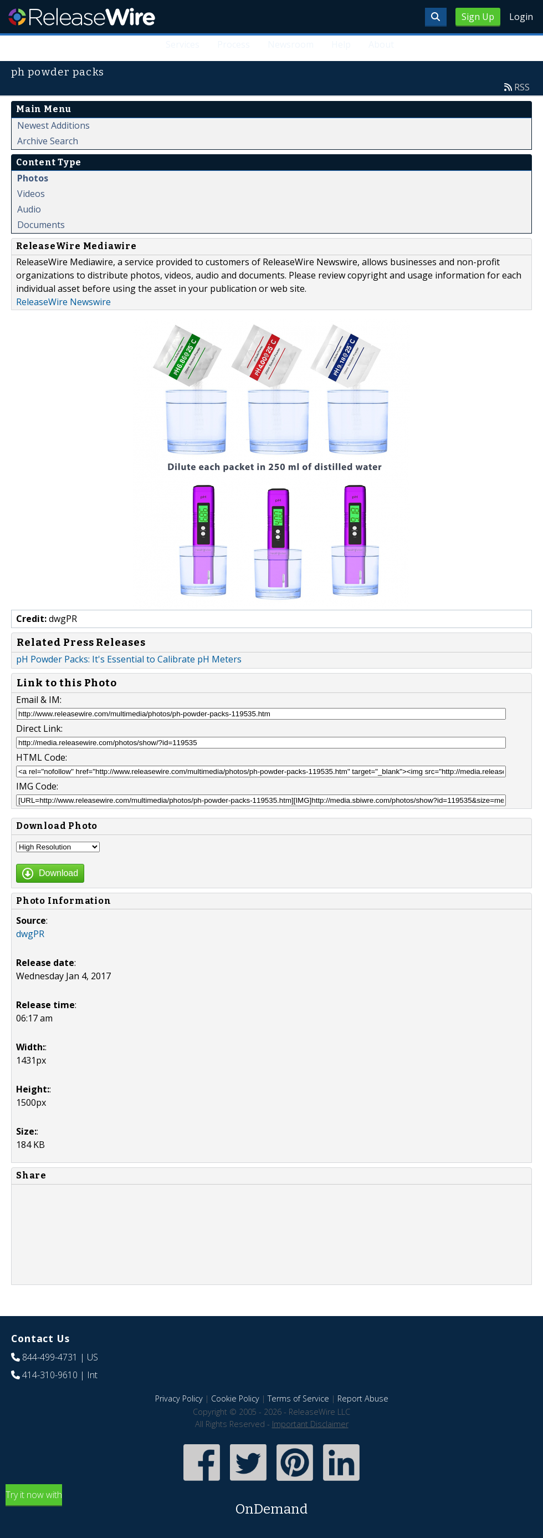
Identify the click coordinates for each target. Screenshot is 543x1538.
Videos (31, 194)
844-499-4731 (50, 1357)
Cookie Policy (235, 1398)
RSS (522, 87)
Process (233, 44)
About (381, 44)
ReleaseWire (82, 17)
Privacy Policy (179, 1398)
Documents (41, 225)
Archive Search (47, 141)
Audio (29, 209)
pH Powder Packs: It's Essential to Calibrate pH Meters (129, 659)
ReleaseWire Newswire (63, 302)
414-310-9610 (50, 1375)
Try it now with (271, 1504)
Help (341, 44)
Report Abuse (362, 1398)
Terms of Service (298, 1398)
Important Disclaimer (310, 1424)
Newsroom (291, 44)
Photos (32, 178)
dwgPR (30, 934)
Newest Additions (53, 125)
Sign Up (478, 17)
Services (182, 44)
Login (521, 17)
